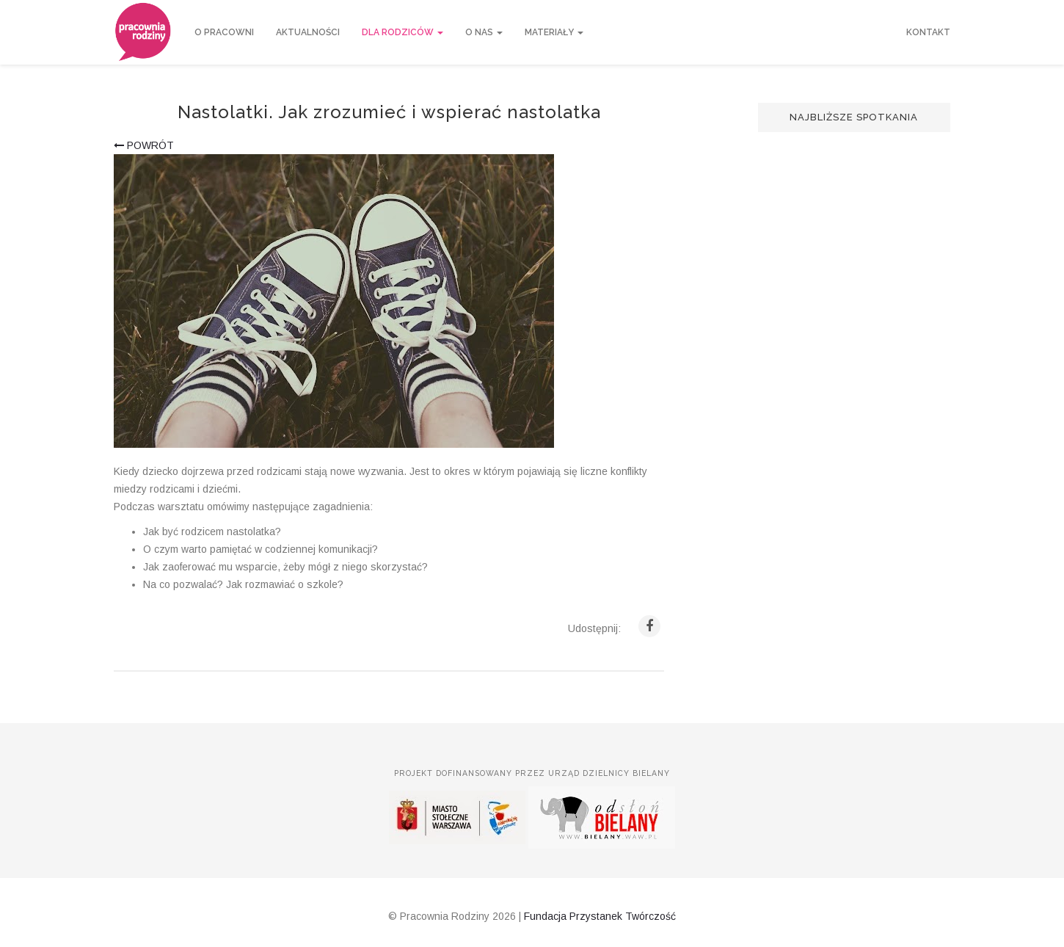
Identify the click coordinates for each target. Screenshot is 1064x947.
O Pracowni (224, 32)
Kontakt (928, 32)
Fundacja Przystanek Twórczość (600, 916)
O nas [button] (484, 32)
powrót (144, 145)
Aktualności (308, 32)
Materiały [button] (554, 32)
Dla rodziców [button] (402, 32)
